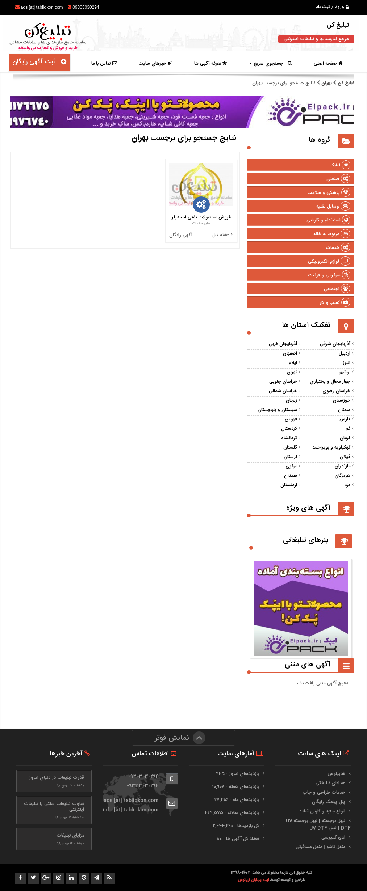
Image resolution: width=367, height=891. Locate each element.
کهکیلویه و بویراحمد (331, 447)
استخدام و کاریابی (328, 220)
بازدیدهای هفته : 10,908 (236, 787)
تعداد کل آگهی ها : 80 (238, 839)
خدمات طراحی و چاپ (324, 793)
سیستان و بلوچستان (277, 410)
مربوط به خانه (331, 234)
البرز (346, 363)
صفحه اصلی (328, 64)
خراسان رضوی (336, 391)
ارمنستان (288, 485)
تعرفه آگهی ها (210, 64)
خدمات (338, 248)
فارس (344, 419)
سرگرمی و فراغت (329, 275)
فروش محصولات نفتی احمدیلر (201, 217)
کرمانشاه (289, 438)
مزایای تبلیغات (70, 836)
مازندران (342, 466)
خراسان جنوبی (283, 382)
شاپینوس (336, 774)
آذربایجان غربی (283, 344)
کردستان (289, 429)
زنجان (291, 400)
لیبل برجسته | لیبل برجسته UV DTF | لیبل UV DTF (318, 824)
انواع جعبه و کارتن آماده (322, 811)
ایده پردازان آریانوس (254, 880)
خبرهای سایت (155, 64)
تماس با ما (104, 64)
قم (348, 429)
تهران (292, 372)
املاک (340, 165)
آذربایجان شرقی (335, 344)
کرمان (345, 438)
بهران (326, 83)
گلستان (290, 447)
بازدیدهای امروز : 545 (237, 774)
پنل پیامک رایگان (328, 802)
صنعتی (338, 179)
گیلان (345, 457)
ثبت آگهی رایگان (39, 61)
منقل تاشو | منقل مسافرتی (320, 847)
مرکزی (291, 466)
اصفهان (290, 353)
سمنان (344, 410)
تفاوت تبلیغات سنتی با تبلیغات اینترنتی (54, 806)
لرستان (290, 457)
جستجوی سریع (270, 64)
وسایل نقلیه (333, 207)
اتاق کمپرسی (333, 837)
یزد (347, 485)
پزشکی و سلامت (329, 193)
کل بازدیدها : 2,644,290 (236, 826)
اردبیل (344, 353)
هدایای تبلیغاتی (330, 783)
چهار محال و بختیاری (330, 382)
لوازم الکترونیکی (329, 262)
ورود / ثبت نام (332, 7)
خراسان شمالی (283, 391)
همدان (290, 476)
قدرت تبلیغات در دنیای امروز (56, 778)
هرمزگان (342, 476)
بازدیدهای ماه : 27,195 (237, 800)
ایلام (293, 363)
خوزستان (341, 400)
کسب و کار (335, 303)
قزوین (291, 419)
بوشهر (344, 372)
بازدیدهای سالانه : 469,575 (232, 813)
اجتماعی (337, 289)
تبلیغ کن (345, 83)
